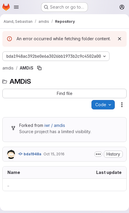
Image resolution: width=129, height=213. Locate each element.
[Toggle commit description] (98, 154)
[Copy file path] (39, 68)
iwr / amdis (54, 125)
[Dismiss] (119, 38)
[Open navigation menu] (16, 7)
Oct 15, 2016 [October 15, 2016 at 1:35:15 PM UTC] (53, 154)
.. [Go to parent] (8, 184)
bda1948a (29, 153)
